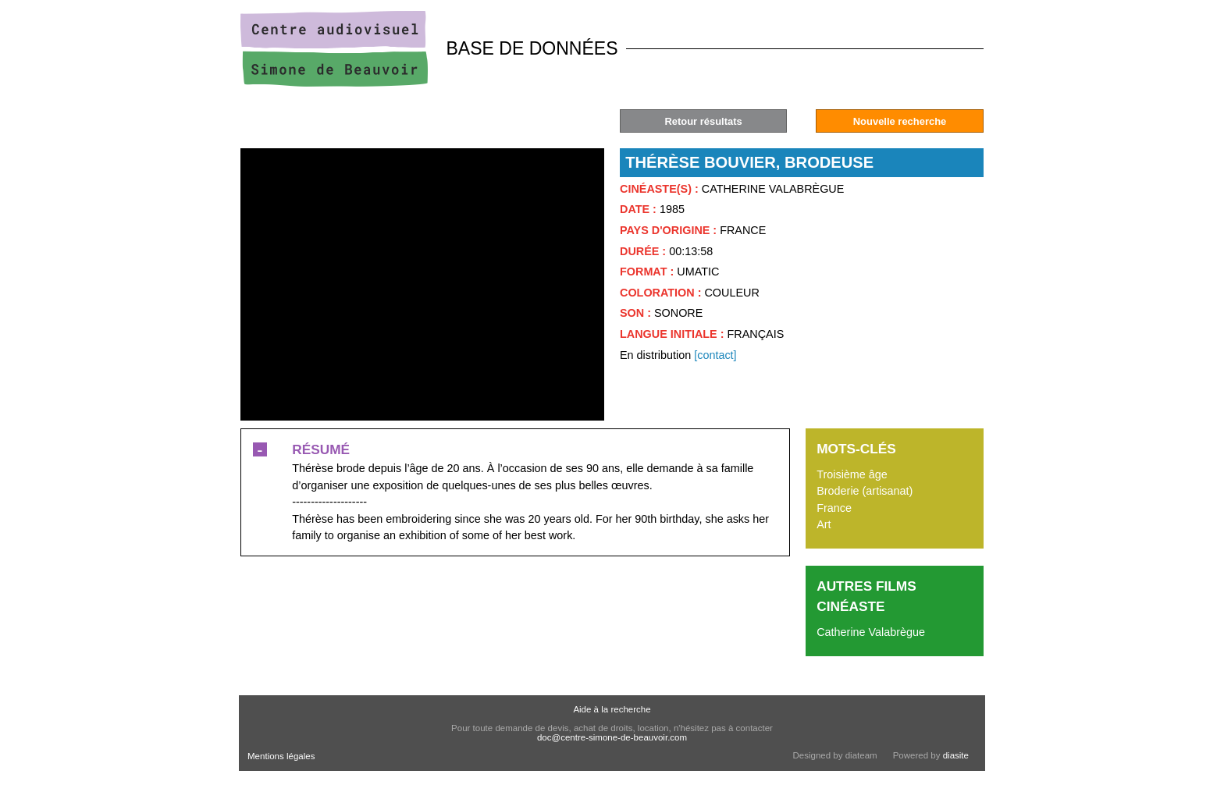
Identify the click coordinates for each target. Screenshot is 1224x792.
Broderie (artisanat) (865, 491)
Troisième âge (852, 474)
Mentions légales (281, 756)
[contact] (715, 355)
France (834, 508)
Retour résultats (703, 121)
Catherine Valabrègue (871, 632)
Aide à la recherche (611, 709)
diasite (956, 755)
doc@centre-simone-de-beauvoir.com (612, 737)
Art (824, 524)
